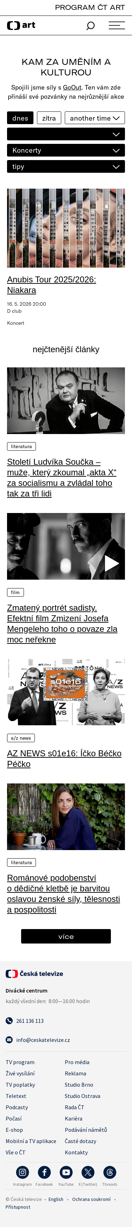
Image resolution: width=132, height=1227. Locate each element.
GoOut (72, 87)
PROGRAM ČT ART (90, 7)
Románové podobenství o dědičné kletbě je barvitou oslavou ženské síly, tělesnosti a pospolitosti (63, 893)
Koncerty (26, 150)
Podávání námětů (86, 1129)
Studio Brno (79, 1084)
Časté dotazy (80, 1140)
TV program (20, 1062)
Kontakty (76, 1152)
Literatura (21, 446)
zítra (49, 118)
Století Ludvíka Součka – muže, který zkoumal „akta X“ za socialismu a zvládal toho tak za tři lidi (62, 477)
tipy (18, 166)
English (56, 1199)
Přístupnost (18, 1207)
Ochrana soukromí (91, 1199)
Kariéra (73, 1118)
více (66, 936)
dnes (20, 118)
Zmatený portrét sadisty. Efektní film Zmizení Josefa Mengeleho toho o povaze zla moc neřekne (62, 623)
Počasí (13, 1118)
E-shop (14, 1129)
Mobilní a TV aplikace (31, 1140)
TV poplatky (20, 1084)
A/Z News (21, 738)
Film (15, 592)
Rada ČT (74, 1107)
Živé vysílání (20, 1073)
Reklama (75, 1073)
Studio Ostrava (82, 1095)
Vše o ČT (16, 1152)
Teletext (16, 1095)
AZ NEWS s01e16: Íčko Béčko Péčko (64, 759)
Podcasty (17, 1107)
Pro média (77, 1062)
